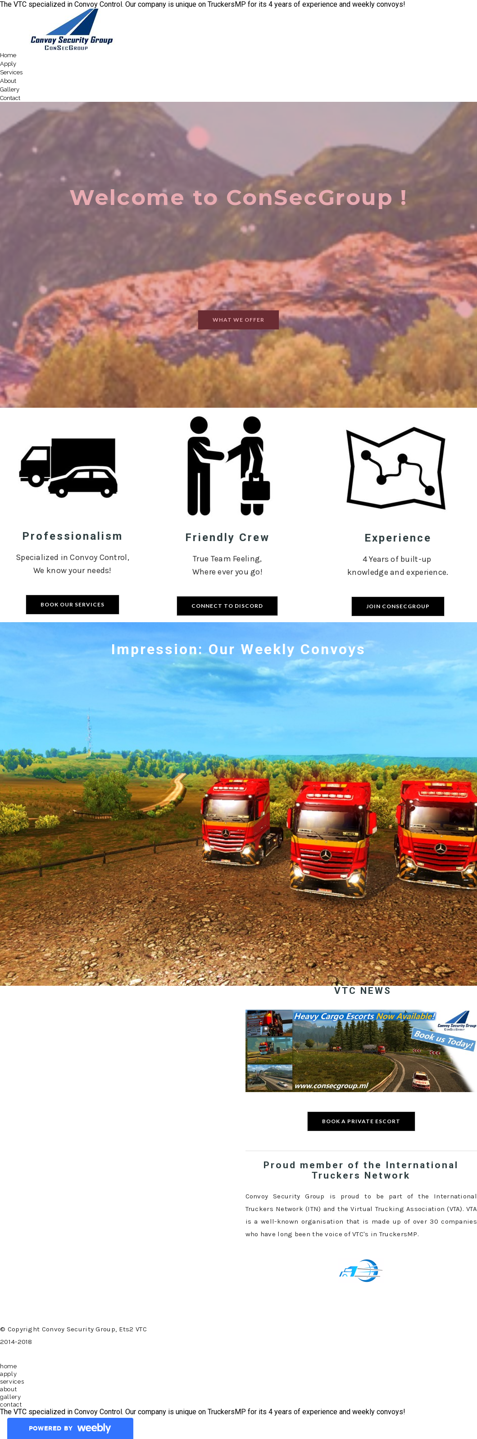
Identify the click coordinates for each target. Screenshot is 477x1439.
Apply (8, 63)
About (8, 80)
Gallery (9, 89)
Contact (10, 98)
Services (11, 72)
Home (8, 55)
